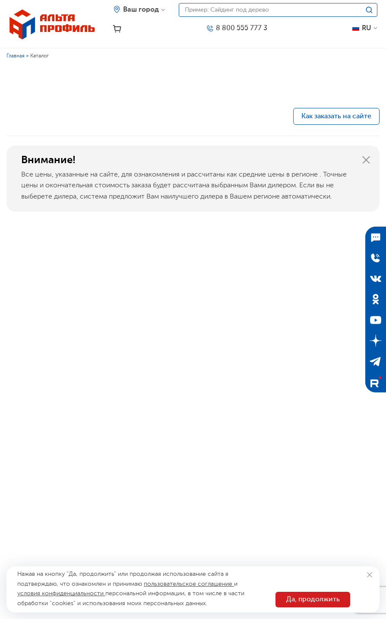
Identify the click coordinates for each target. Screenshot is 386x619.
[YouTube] (375, 320)
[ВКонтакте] (375, 278)
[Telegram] (375, 361)
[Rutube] (375, 382)
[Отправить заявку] (375, 257)
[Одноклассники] (375, 299)
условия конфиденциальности (61, 594)
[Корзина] (117, 29)
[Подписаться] (375, 237)
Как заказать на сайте (336, 116)
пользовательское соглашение (189, 584)
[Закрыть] (366, 160)
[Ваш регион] (139, 10)
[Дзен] (375, 340)
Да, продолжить (313, 599)
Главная (15, 56)
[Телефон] (236, 28)
